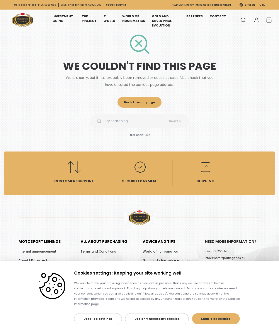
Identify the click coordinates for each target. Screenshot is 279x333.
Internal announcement (37, 251)
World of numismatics (160, 251)
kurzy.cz (121, 5)
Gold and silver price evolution (167, 260)
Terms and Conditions (98, 251)
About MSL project (33, 260)
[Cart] (269, 20)
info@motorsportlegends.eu (213, 5)
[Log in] (256, 20)
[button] (139, 102)
